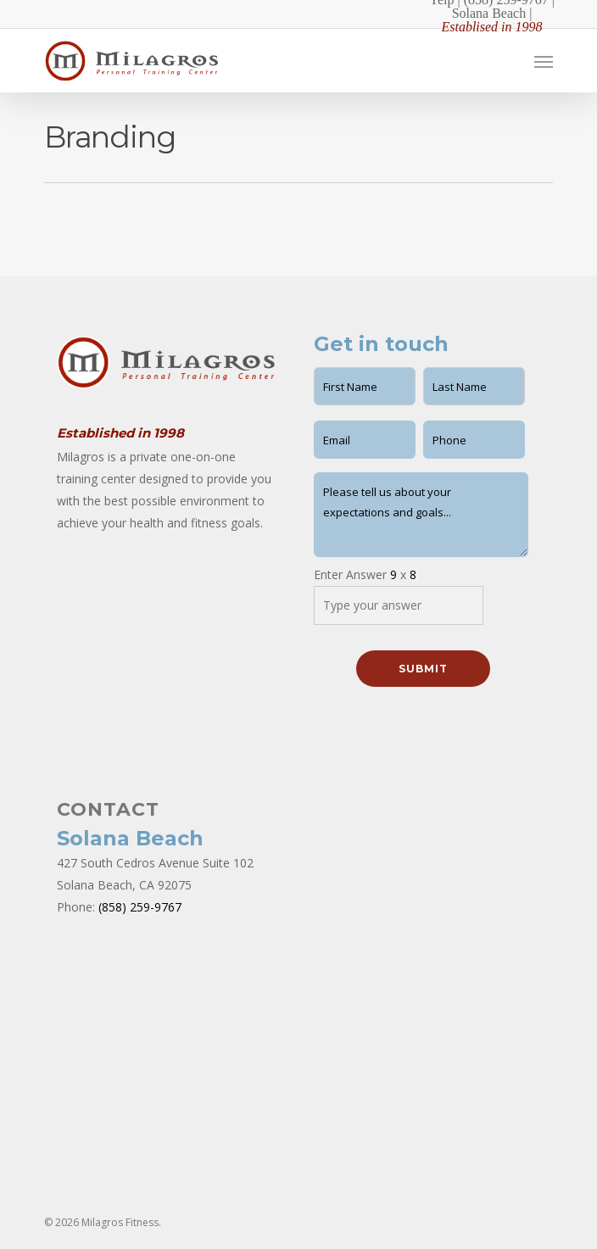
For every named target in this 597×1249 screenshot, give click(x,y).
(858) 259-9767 (139, 907)
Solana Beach (489, 13)
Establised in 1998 (491, 27)
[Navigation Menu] (543, 61)
